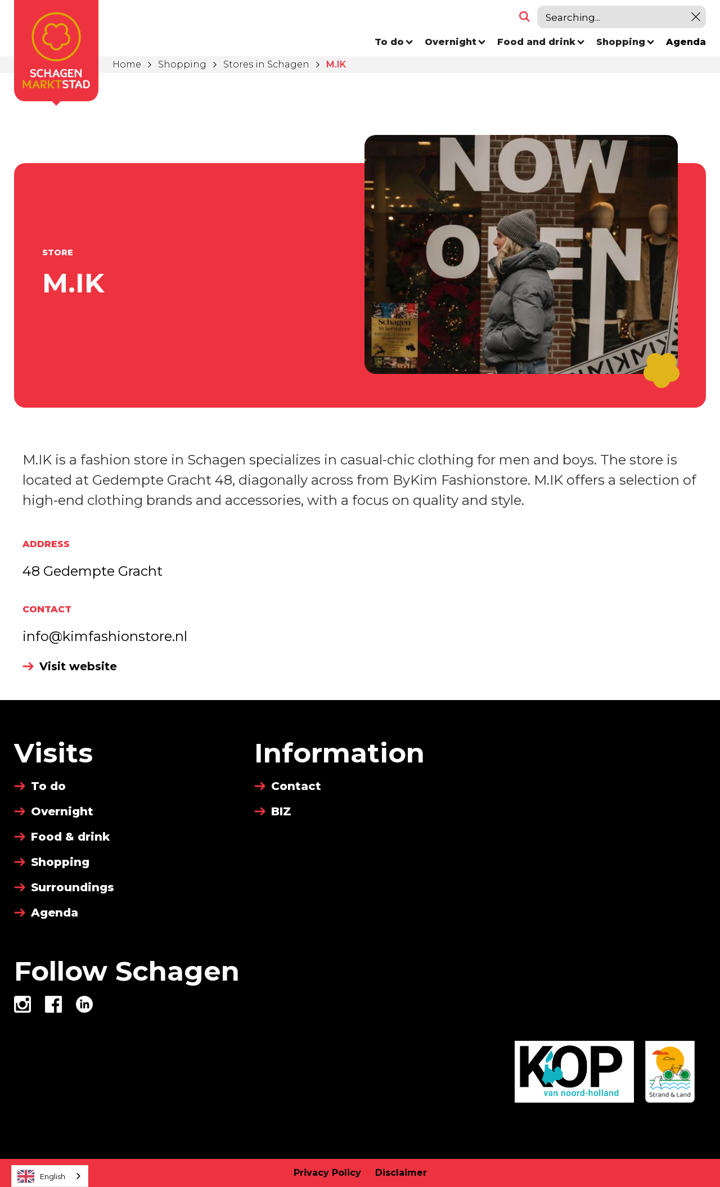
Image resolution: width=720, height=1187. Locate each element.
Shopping (182, 64)
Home (126, 64)
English (41, 1176)
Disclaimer (401, 1172)
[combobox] (49, 1176)
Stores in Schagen (266, 64)
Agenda (686, 42)
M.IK (336, 64)
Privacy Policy (327, 1172)
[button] (394, 42)
